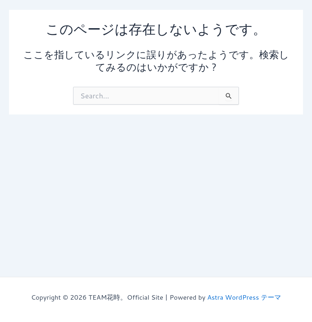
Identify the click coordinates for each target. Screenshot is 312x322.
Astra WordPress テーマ (244, 297)
